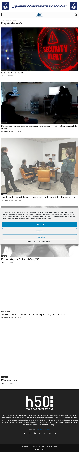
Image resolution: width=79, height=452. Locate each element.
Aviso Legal (25, 446)
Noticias (4, 256)
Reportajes (5, 377)
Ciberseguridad (6, 70)
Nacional (4, 123)
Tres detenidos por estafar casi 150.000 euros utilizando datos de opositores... (38, 197)
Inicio (2, 20)
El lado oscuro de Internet (13, 72)
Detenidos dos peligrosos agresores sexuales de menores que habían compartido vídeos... (39, 127)
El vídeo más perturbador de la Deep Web (20, 259)
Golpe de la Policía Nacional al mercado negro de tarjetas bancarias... (34, 314)
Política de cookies (32, 241)
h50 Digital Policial (7, 131)
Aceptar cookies (39, 225)
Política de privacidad (45, 241)
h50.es (3, 76)
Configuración (39, 237)
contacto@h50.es (44, 429)
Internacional (5, 311)
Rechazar (39, 231)
